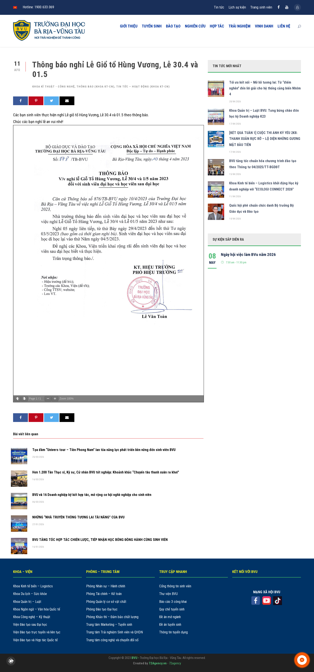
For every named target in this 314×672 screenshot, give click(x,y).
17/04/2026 (235, 123)
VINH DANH (264, 26)
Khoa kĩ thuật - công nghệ (53, 86)
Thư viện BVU (168, 594)
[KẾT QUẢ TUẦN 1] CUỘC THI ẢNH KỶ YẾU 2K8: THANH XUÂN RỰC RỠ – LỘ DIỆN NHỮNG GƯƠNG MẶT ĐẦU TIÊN (264, 139)
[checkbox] (11, 661)
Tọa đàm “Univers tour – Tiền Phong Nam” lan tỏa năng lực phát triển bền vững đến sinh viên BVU (104, 450)
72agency (175, 663)
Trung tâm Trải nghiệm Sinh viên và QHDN (114, 632)
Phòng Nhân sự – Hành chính (105, 586)
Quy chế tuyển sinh (171, 609)
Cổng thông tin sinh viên (175, 586)
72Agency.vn (158, 663)
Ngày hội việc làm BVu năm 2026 (248, 254)
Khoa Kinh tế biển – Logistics (33, 586)
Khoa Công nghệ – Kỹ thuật (31, 617)
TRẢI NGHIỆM (240, 26)
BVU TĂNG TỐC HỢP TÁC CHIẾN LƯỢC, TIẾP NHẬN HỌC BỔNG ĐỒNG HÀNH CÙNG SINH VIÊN (100, 540)
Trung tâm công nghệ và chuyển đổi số (112, 640)
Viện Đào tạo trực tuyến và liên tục (36, 632)
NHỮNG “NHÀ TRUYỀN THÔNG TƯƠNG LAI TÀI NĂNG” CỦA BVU (78, 517)
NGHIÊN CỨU (195, 26)
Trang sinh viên (261, 7)
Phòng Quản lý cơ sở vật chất (106, 602)
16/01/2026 (38, 546)
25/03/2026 (38, 457)
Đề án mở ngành (170, 617)
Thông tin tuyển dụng (173, 632)
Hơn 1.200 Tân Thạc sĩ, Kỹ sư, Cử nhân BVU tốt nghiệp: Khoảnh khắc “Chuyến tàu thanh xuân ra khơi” (105, 472)
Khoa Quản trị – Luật (27, 602)
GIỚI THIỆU (128, 26)
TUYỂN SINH (152, 26)
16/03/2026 (38, 479)
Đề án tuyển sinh (170, 624)
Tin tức (219, 7)
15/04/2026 (235, 174)
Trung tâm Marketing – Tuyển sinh (109, 624)
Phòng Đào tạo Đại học (102, 609)
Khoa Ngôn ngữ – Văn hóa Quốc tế (36, 609)
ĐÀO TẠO (173, 26)
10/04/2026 (235, 218)
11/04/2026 (235, 196)
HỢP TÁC (217, 26)
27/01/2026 (38, 524)
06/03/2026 (38, 502)
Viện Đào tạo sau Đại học (30, 624)
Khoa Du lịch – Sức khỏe (30, 594)
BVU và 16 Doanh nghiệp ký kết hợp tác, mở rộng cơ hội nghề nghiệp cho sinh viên (91, 495)
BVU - (135, 658)
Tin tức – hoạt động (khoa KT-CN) (143, 86)
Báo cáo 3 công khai (173, 602)
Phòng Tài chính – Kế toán (104, 594)
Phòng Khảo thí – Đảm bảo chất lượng (112, 617)
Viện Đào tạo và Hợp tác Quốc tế (35, 640)
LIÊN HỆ (284, 26)
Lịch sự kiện (237, 7)
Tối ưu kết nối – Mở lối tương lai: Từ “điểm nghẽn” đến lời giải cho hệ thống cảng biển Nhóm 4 (265, 88)
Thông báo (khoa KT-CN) (95, 86)
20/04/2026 (235, 101)
